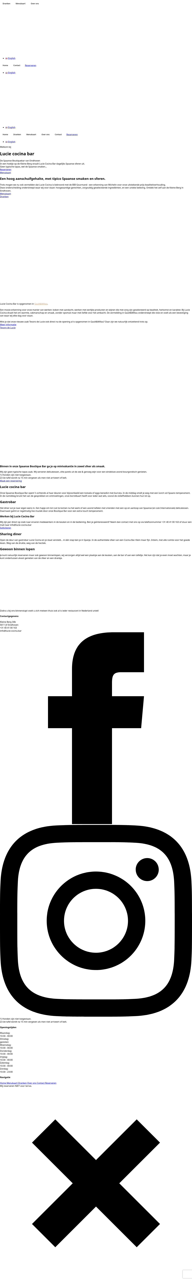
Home (5, 65)
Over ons (35, 3)
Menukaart (20, 3)
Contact (16, 65)
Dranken (6, 3)
